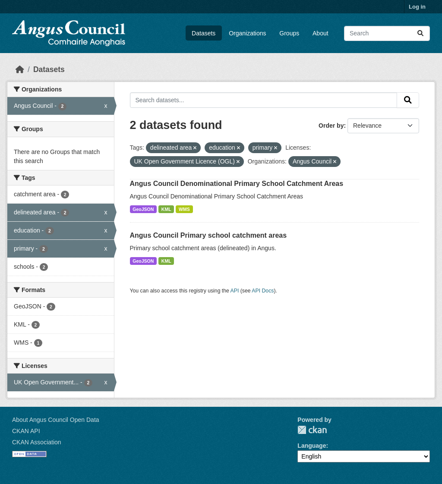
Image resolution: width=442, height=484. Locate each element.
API (234, 291)
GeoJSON (143, 209)
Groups (289, 33)
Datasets (203, 33)
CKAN (312, 429)
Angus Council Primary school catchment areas (208, 235)
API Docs (263, 291)
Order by (331, 125)
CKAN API (26, 430)
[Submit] (420, 33)
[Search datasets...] (387, 33)
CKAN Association (36, 442)
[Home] (20, 69)
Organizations (247, 33)
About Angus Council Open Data (55, 419)
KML (166, 209)
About (320, 33)
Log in (417, 6)
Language (311, 445)
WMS (184, 209)
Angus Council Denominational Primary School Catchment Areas (237, 183)
